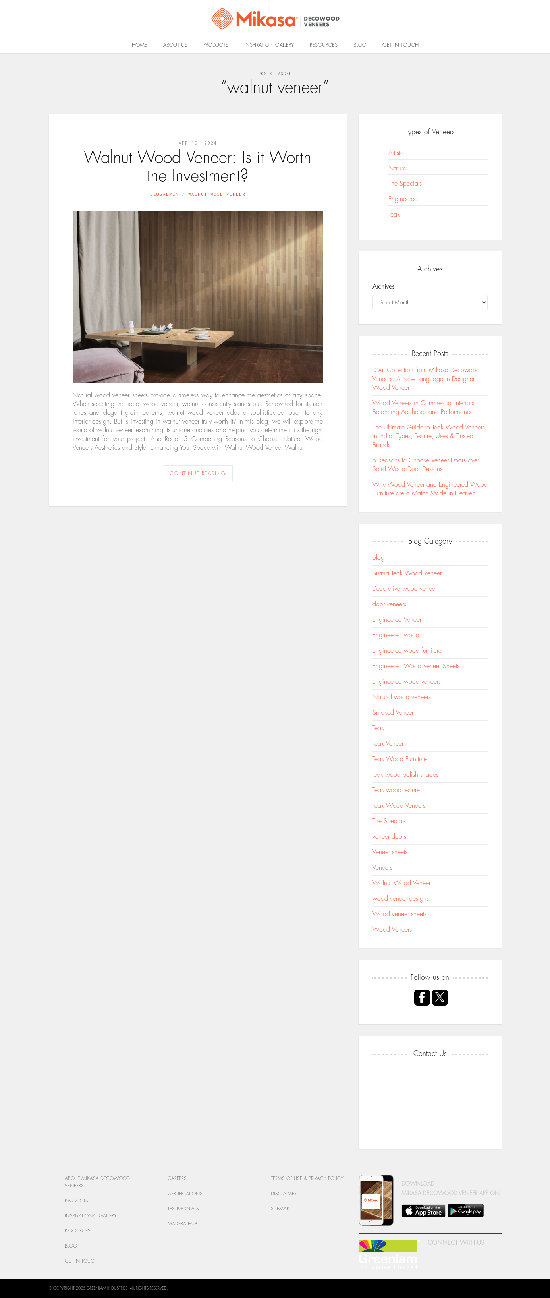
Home (139, 45)
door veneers (389, 604)
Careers (177, 1178)
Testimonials (183, 1208)
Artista (396, 153)
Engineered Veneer (396, 620)
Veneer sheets (389, 852)
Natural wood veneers (401, 697)
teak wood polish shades (405, 775)
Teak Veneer (387, 744)
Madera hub (182, 1223)
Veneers (382, 868)
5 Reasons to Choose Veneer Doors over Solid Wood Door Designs (425, 464)
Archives (383, 287)
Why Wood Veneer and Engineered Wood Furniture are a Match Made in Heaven (430, 489)
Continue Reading (198, 473)
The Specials (405, 183)
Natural (398, 168)
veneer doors (389, 837)
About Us (175, 45)
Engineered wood (395, 635)
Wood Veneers (392, 930)
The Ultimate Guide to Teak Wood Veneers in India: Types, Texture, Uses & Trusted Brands (428, 436)
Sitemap (280, 1208)
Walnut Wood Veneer (216, 194)
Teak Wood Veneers (398, 806)
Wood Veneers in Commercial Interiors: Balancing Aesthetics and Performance (424, 407)
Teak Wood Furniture (399, 759)
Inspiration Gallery (269, 45)
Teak (394, 214)
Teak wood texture (396, 790)
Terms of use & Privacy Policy (307, 1178)
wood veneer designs (400, 899)
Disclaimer (284, 1193)
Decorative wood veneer (404, 589)
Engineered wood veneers (406, 682)
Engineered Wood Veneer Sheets (415, 666)
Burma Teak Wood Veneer (407, 573)
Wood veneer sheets (399, 914)
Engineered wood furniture (407, 651)
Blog (360, 45)
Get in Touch (400, 45)
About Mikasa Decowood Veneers (97, 1182)
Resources (324, 45)
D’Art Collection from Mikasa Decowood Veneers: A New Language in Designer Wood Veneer (426, 379)
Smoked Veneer (392, 713)
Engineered (403, 199)
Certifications (185, 1193)
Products (215, 45)
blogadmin (164, 194)
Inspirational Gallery (91, 1215)
